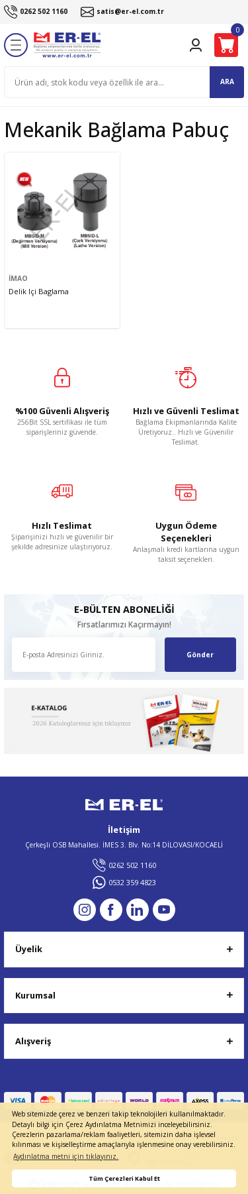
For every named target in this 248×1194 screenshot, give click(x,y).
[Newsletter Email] (83, 654)
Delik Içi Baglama (39, 291)
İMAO (18, 278)
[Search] (124, 82)
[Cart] (226, 45)
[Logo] (68, 45)
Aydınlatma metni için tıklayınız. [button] (65, 1156)
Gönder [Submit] (200, 654)
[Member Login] (196, 45)
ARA (227, 81)
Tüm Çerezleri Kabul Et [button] (124, 1178)
